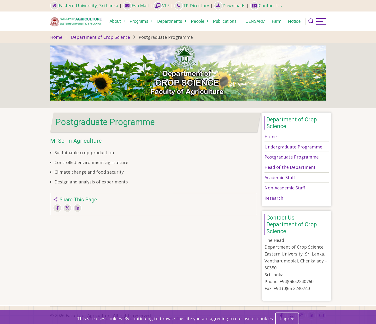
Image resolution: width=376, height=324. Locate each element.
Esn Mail (136, 5)
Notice (294, 21)
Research (273, 198)
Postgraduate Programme (291, 157)
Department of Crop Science (100, 37)
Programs (139, 21)
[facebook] (281, 315)
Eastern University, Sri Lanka (84, 5)
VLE (161, 5)
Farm (277, 21)
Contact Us (266, 5)
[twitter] (291, 315)
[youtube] (321, 315)
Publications (225, 21)
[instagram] (301, 315)
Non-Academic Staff (284, 188)
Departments (169, 21)
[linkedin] (311, 315)
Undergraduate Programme (293, 147)
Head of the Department (290, 167)
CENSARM (255, 21)
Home (56, 37)
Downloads (229, 5)
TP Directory (191, 5)
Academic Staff (279, 177)
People (197, 21)
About (115, 21)
